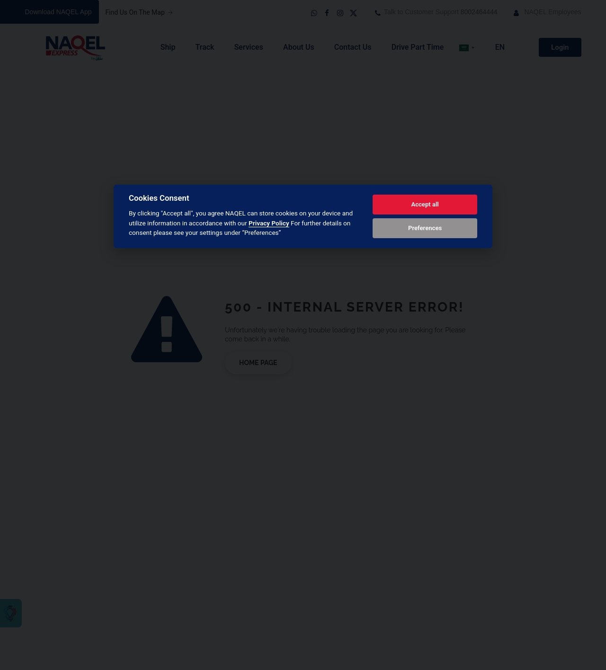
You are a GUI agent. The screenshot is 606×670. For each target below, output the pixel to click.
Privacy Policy (269, 223)
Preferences (425, 228)
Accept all (424, 204)
